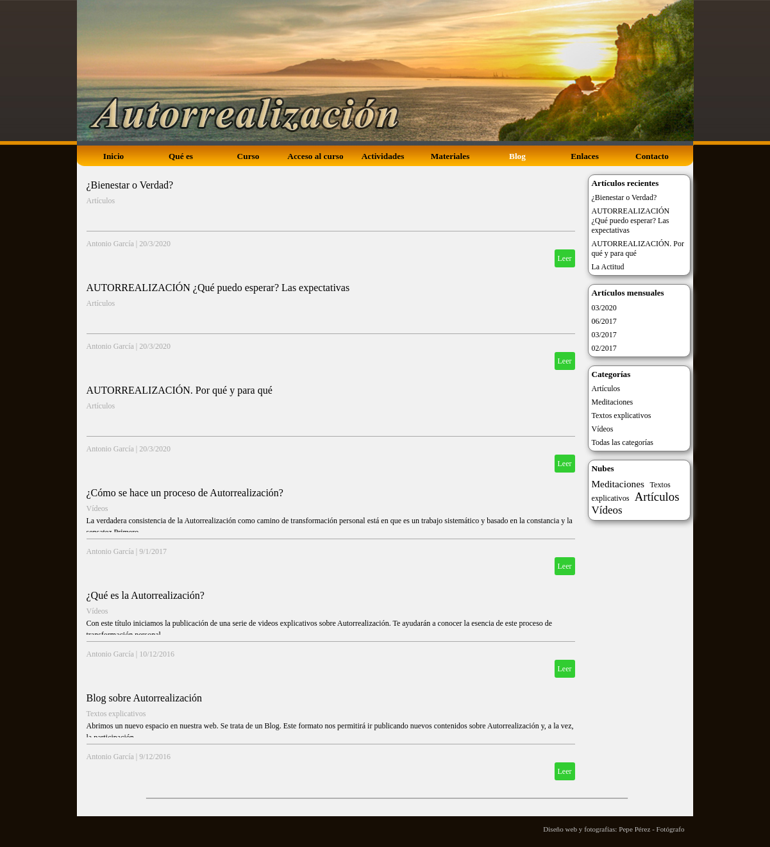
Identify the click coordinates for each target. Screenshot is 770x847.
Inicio (113, 156)
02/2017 (604, 348)
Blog (517, 156)
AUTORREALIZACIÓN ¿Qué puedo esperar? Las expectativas (218, 287)
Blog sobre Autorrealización (144, 697)
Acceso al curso (315, 156)
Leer (565, 258)
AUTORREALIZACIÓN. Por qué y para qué (179, 390)
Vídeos (97, 508)
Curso (248, 156)
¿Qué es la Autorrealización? (146, 595)
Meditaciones (612, 402)
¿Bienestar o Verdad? (130, 185)
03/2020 (604, 307)
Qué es (181, 156)
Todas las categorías (622, 442)
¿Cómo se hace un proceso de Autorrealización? (185, 492)
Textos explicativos (116, 713)
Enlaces (585, 156)
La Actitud (608, 266)
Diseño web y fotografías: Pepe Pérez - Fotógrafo (613, 829)
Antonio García (110, 243)
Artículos (101, 200)
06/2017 (604, 321)
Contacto (652, 156)
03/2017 (604, 334)
